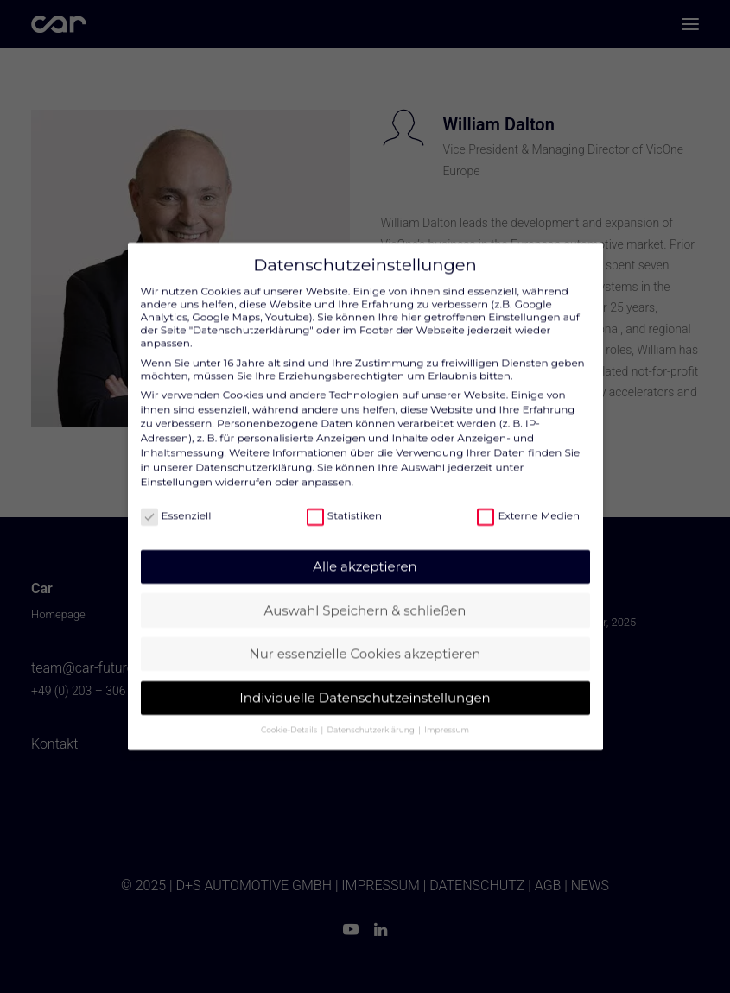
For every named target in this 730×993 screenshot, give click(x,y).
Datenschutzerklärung (253, 454)
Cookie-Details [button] (290, 717)
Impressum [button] (446, 717)
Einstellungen (177, 468)
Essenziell (176, 502)
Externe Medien (528, 502)
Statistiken (344, 502)
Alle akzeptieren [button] (364, 554)
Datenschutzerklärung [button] (372, 717)
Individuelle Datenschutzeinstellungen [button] (364, 684)
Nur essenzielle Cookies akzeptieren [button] (365, 641)
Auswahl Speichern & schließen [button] (365, 597)
